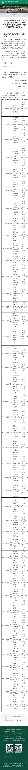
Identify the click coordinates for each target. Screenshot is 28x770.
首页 (3, 11)
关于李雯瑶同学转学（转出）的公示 (13, 720)
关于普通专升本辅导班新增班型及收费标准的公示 (14, 717)
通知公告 (5, 11)
